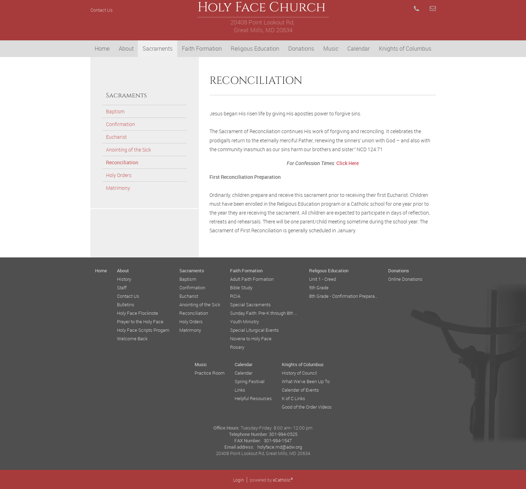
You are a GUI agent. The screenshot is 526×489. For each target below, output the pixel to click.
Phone (416, 8)
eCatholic (283, 480)
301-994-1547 (278, 440)
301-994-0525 (283, 434)
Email (433, 8)
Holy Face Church (263, 10)
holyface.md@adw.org (279, 447)
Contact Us (101, 10)
